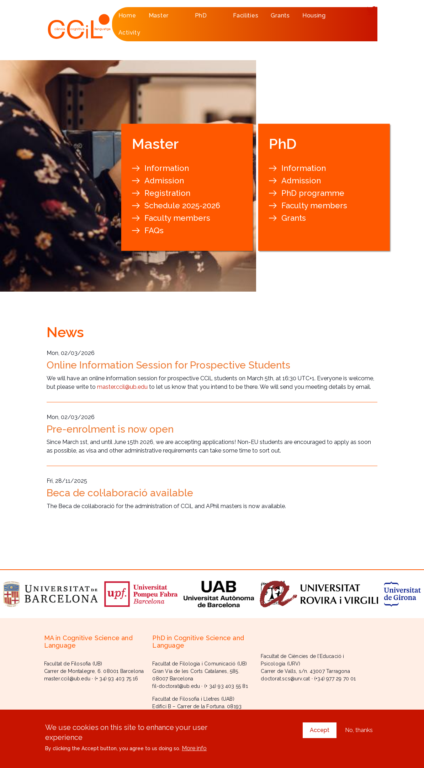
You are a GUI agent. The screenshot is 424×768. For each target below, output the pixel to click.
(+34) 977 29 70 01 (335, 678)
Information (166, 168)
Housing (314, 15)
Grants (280, 15)
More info (194, 750)
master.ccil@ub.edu (122, 386)
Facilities (245, 15)
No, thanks (359, 731)
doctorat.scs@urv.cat (285, 678)
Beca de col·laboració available (120, 493)
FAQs (154, 230)
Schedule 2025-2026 (182, 205)
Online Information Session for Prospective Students (168, 365)
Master (164, 18)
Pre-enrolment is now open (110, 429)
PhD (207, 18)
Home (127, 15)
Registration (167, 193)
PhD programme (312, 193)
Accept (319, 731)
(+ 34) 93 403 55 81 (226, 686)
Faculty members (177, 218)
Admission (164, 180)
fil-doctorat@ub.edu (176, 686)
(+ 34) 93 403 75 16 (116, 678)
